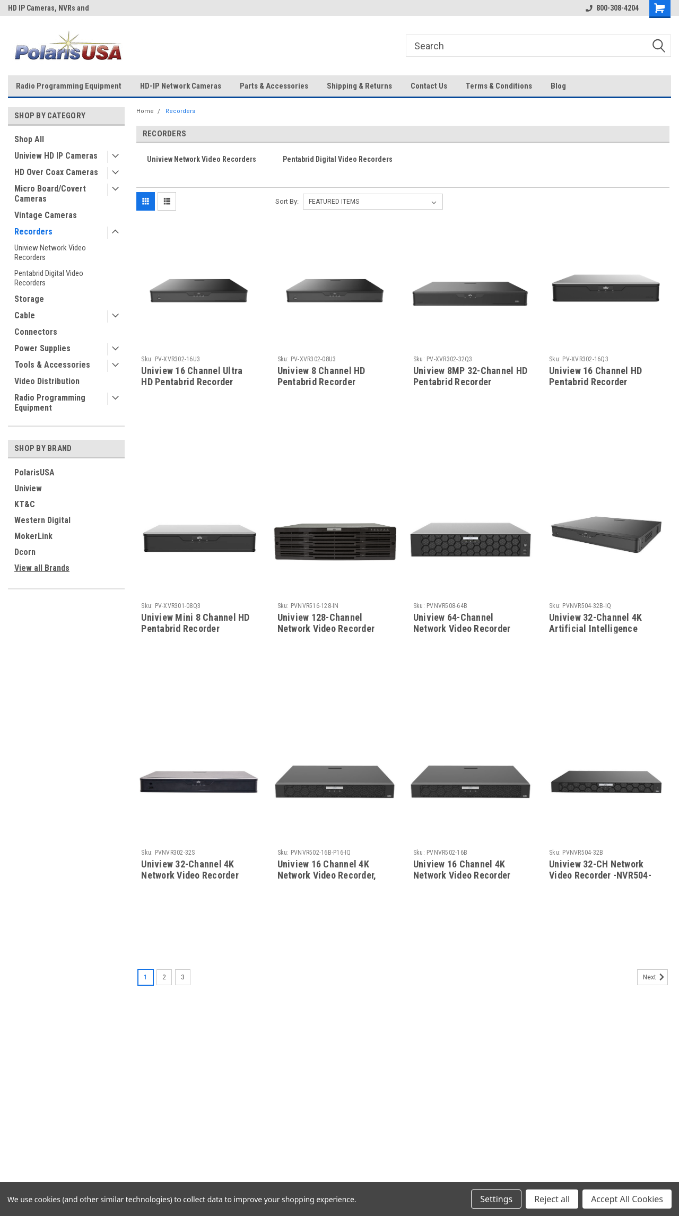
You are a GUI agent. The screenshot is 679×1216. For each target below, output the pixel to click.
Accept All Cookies (627, 1199)
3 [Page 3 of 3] (183, 977)
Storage (29, 299)
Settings (496, 1199)
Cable (24, 315)
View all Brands (41, 568)
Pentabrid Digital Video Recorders (48, 278)
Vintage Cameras (45, 215)
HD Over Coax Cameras (56, 172)
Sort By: (287, 201)
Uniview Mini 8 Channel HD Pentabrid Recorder (195, 623)
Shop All (29, 139)
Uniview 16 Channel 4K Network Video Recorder (462, 869)
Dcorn (25, 552)
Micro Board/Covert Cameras (50, 194)
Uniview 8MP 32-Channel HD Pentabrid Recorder (470, 376)
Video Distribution (47, 381)
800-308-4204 (612, 8)
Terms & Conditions (499, 86)
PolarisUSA (34, 472)
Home (145, 111)
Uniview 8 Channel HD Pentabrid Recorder (321, 376)
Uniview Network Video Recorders (50, 252)
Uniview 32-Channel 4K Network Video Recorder (190, 869)
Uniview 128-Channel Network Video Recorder (326, 623)
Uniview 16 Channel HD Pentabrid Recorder (595, 376)
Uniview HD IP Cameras (56, 156)
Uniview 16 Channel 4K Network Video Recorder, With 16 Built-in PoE (327, 875)
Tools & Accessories (52, 365)
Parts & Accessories (274, 86)
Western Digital (42, 520)
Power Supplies (42, 348)
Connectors (35, 332)
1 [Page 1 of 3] (145, 977)
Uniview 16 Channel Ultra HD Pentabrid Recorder (191, 376)
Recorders (33, 232)
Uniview (28, 488)
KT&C (24, 504)
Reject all (552, 1199)
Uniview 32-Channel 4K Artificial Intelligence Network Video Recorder (598, 628)
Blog (558, 86)
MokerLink (33, 536)
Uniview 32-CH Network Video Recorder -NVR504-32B (600, 875)
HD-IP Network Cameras (180, 86)
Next (655, 977)
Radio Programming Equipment (68, 86)
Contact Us (429, 86)
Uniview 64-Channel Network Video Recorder (462, 623)
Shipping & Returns (359, 86)
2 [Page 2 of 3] (164, 977)
